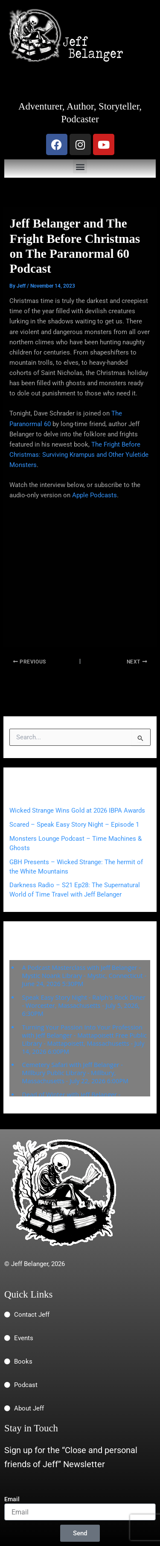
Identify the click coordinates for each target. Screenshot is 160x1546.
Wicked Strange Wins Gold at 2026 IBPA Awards (77, 810)
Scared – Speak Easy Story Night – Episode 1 (74, 824)
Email (12, 1499)
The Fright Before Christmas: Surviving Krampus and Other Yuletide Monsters (78, 455)
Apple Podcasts (94, 495)
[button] (80, 166)
